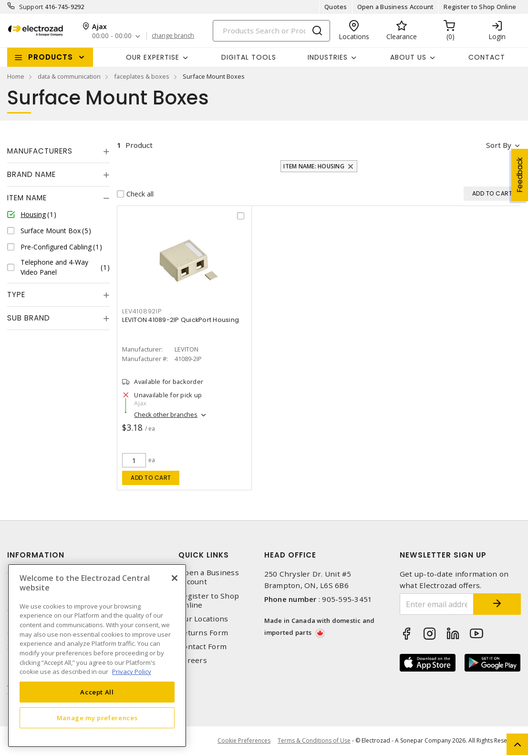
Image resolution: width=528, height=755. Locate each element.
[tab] (58, 151)
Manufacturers (39, 151)
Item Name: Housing (313, 166)
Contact (486, 57)
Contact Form (202, 646)
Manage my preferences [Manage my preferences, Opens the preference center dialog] (97, 718)
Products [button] (50, 57)
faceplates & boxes (141, 76)
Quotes (335, 6)
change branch (173, 36)
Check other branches (165, 414)
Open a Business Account (395, 6)
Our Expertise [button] (152, 57)
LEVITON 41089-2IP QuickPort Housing (180, 320)
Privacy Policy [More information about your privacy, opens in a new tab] (131, 671)
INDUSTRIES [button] (328, 57)
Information (35, 555)
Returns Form (203, 632)
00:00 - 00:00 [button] (112, 36)
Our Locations (203, 618)
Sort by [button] (498, 145)
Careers (192, 660)
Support (31, 6)
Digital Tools (248, 57)
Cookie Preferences (243, 741)
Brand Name (31, 174)
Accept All (97, 692)
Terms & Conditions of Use (314, 740)
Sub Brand (28, 318)
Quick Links (203, 555)
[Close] (174, 578)
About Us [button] (408, 57)
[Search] (271, 30)
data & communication (69, 76)
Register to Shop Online (480, 6)
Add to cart (151, 478)
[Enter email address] (437, 604)
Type (16, 295)
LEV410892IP (141, 311)
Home (15, 76)
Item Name (27, 198)
